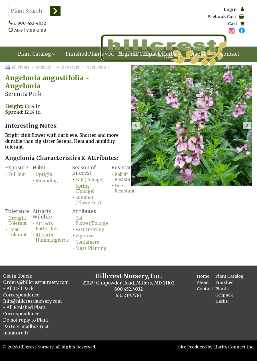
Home (203, 276)
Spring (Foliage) (85, 188)
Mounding (47, 180)
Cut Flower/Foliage (91, 220)
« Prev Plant (68, 67)
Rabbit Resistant (125, 177)
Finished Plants (87, 54)
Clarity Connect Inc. (233, 347)
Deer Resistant (125, 188)
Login (234, 9)
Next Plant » (99, 67)
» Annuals (40, 67)
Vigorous (85, 235)
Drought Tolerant (17, 220)
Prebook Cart (225, 16)
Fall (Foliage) (89, 179)
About (200, 54)
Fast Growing (90, 229)
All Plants (20, 67)
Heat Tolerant (17, 232)
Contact (229, 54)
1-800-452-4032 (31, 23)
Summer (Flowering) (88, 200)
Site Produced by (195, 347)
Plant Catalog (36, 54)
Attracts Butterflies (47, 226)
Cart (236, 23)
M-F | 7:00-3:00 (31, 30)
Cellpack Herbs (224, 298)
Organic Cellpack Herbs (150, 54)
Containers (87, 242)
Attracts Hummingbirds (52, 237)
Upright (44, 174)
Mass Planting (91, 248)
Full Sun (17, 174)
